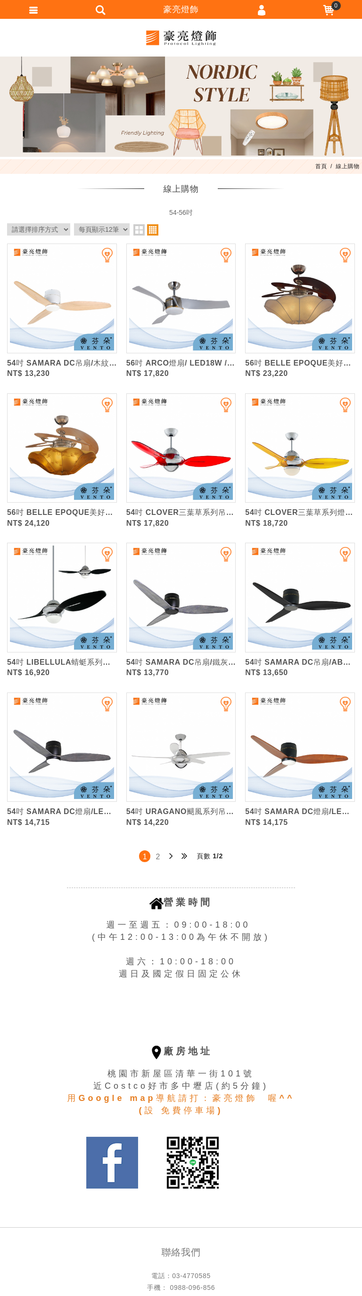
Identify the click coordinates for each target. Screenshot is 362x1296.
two (139, 230)
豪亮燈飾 (181, 37)
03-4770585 (191, 1276)
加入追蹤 (101, 259)
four (152, 230)
